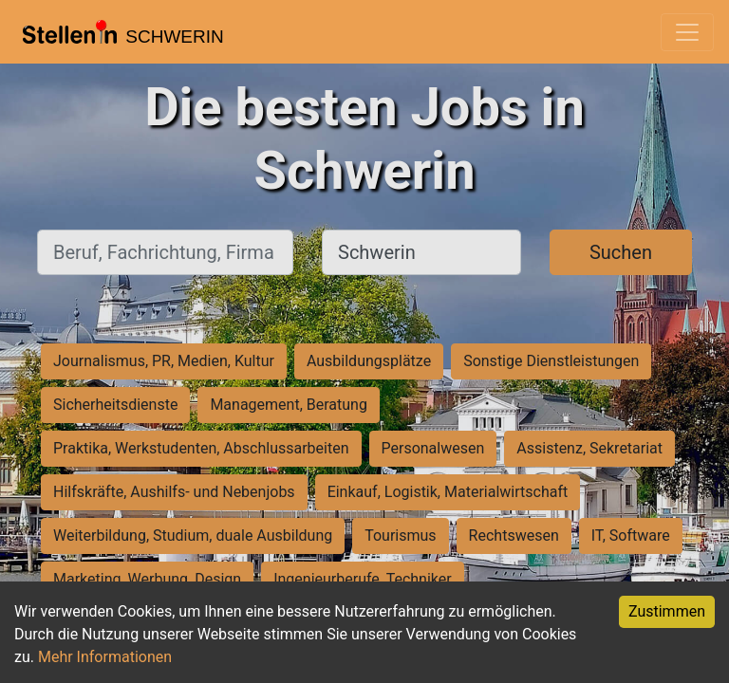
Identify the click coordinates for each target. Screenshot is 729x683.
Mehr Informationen (105, 657)
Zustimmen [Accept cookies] (666, 611)
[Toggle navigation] (687, 32)
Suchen (620, 252)
